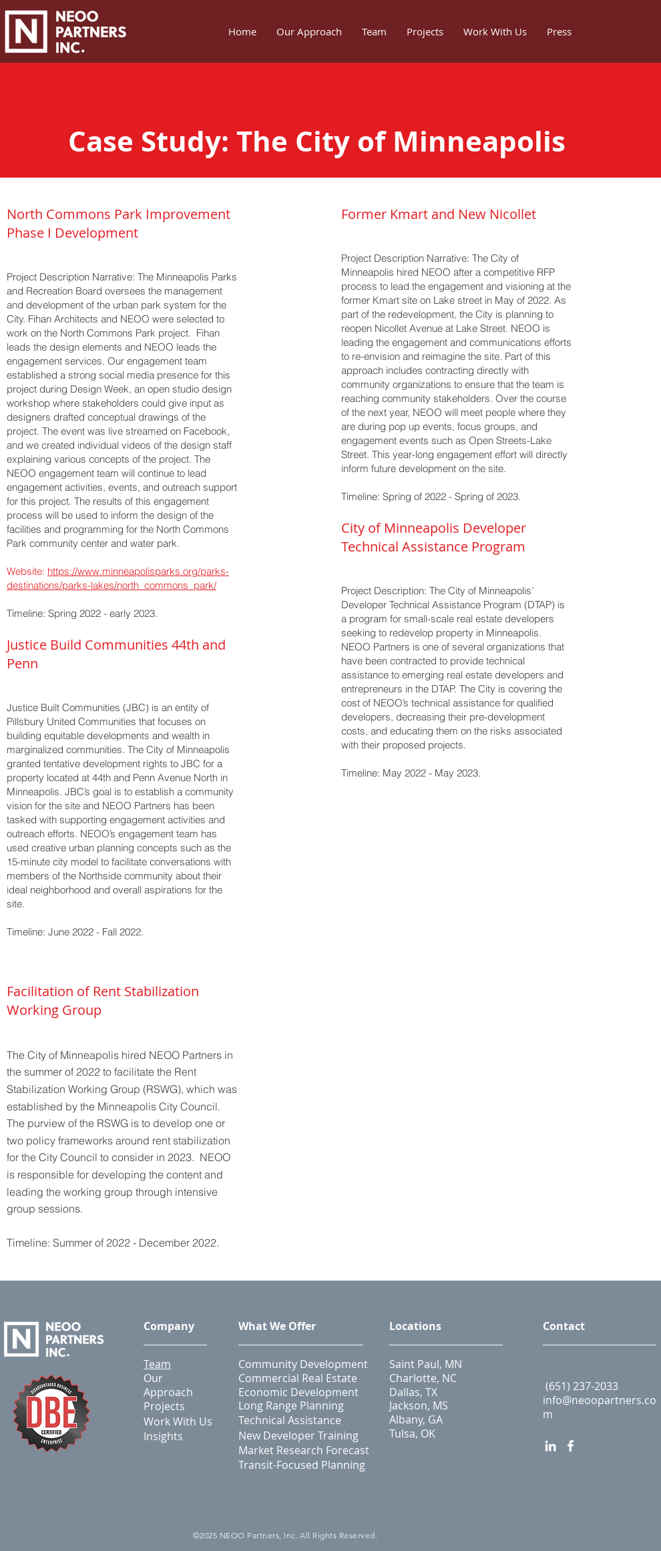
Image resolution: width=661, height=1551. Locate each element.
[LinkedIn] (550, 1446)
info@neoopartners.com (599, 1407)
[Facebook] (570, 1446)
